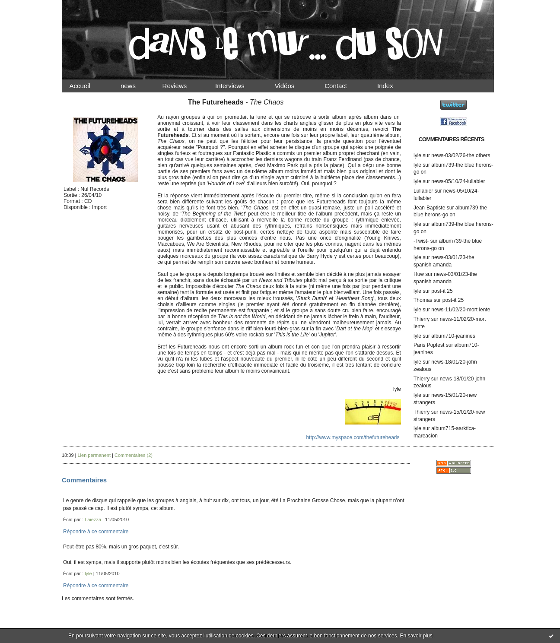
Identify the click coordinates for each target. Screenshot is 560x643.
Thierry (422, 319)
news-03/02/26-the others (460, 155)
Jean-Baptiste (429, 208)
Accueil (87, 85)
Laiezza (93, 519)
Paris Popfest (429, 345)
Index (392, 85)
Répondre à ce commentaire (95, 532)
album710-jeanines (453, 336)
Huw (419, 274)
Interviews (237, 85)
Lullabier (423, 191)
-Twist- (421, 241)
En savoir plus (416, 636)
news (135, 85)
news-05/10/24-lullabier (458, 181)
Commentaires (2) (134, 455)
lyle (417, 155)
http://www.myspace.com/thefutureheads (352, 437)
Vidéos (291, 85)
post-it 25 (441, 291)
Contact (343, 85)
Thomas (423, 300)
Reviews (182, 85)
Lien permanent (94, 455)
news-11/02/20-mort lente (460, 310)
